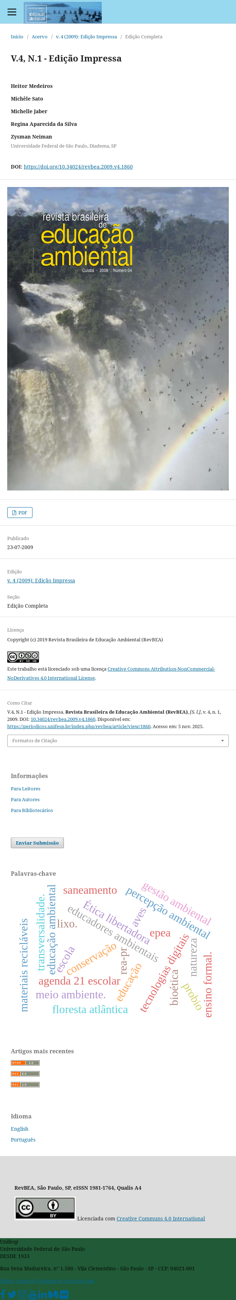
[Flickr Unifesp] (64, 1296)
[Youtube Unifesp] (32, 1296)
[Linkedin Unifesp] (42, 1296)
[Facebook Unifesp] (3, 1296)
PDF (22, 512)
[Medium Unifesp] (53, 1296)
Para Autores (25, 799)
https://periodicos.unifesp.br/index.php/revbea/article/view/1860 (78, 726)
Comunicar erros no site (65, 1280)
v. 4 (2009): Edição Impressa (86, 36)
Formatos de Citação (34, 740)
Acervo (40, 36)
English (20, 1128)
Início (17, 36)
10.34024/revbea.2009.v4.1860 (63, 719)
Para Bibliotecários (32, 810)
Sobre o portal (17, 1280)
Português (23, 1139)
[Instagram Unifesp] (22, 1296)
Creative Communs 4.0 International (161, 1218)
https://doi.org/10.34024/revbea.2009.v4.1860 (78, 166)
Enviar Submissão (37, 843)
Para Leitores (25, 788)
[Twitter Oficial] (12, 1296)
